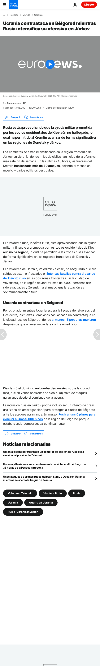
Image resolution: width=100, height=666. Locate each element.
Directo (89, 4)
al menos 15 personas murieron (74, 319)
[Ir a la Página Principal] (13, 4)
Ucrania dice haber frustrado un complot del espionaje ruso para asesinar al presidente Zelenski (43, 453)
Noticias (14, 15)
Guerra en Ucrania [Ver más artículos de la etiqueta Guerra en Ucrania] (41, 502)
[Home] (4, 14)
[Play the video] (50, 64)
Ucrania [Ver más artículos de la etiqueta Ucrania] (13, 502)
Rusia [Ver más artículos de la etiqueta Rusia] (76, 493)
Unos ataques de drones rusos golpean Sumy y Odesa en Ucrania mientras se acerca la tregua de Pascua (44, 478)
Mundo (26, 15)
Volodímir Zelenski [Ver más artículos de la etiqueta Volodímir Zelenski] (20, 493)
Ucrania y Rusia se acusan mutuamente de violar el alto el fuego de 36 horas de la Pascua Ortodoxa (44, 465)
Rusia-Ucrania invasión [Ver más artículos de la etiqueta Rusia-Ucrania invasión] (23, 511)
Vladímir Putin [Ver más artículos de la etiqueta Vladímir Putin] (52, 493)
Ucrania (38, 15)
